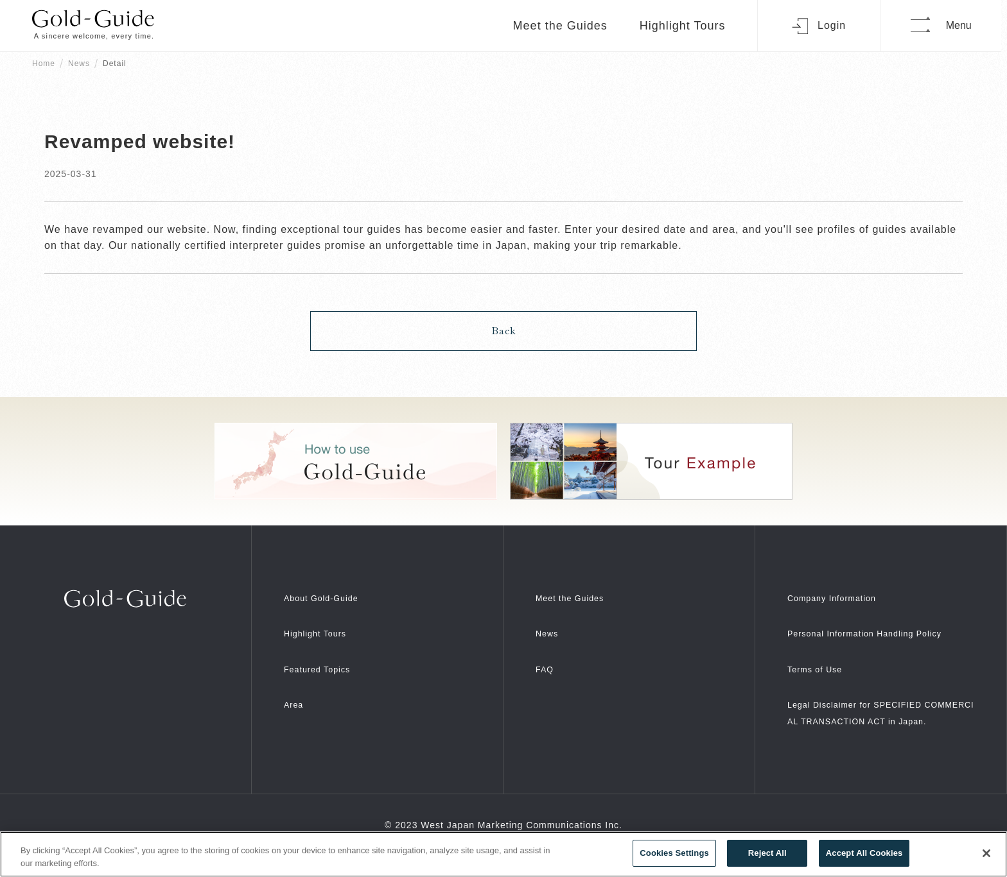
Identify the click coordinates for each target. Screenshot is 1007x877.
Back (503, 319)
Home (43, 63)
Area (296, 693)
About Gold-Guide (330, 586)
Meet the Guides (565, 25)
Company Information (842, 586)
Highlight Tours (688, 25)
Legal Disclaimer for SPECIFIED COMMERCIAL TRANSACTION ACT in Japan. (878, 725)
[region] (503, 854)
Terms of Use (821, 673)
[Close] (986, 853)
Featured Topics (325, 657)
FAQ (547, 657)
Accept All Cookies (864, 853)
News (79, 63)
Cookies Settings (674, 853)
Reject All (767, 853)
